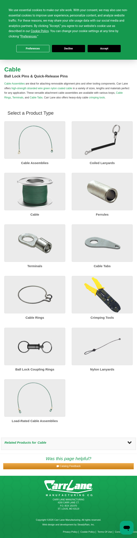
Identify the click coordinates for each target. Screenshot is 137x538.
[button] (68, 466)
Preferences (33, 48)
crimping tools (97, 97)
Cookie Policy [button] (40, 31)
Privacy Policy (70, 532)
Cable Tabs (36, 97)
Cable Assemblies (14, 83)
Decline (68, 48)
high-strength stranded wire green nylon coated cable (41, 88)
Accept (104, 48)
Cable (42, 442)
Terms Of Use (104, 532)
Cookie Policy (88, 532)
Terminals (17, 97)
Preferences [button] (29, 36)
